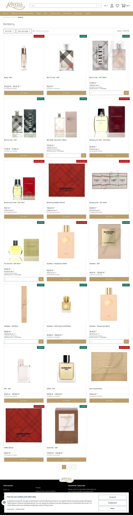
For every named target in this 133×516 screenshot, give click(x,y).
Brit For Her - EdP (53, 78)
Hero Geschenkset (95, 390)
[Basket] (125, 6)
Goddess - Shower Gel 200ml (99, 327)
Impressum (11, 509)
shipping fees (25, 513)
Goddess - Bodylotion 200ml (57, 265)
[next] (74, 468)
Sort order (8, 32)
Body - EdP (8, 78)
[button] (112, 6)
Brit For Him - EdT (10, 141)
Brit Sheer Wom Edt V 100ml (56, 141)
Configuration (111, 503)
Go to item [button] (23, 94)
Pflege (38, 14)
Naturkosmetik (55, 14)
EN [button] (105, 6)
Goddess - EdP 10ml (11, 327)
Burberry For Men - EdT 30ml (14, 203)
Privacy (38, 488)
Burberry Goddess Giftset (56, 203)
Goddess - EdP (94, 265)
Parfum (5, 14)
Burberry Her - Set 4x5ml (98, 203)
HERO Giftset (8, 449)
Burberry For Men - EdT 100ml (99, 141)
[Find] (64, 6)
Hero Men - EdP (52, 449)
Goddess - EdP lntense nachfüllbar (59, 327)
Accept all (112, 498)
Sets (45, 14)
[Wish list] (117, 6)
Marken (87, 14)
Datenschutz (21, 509)
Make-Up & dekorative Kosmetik (22, 14)
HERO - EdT (51, 390)
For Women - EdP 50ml (12, 265)
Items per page (23, 32)
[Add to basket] (126, 94)
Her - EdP (7, 390)
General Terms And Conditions (46, 492)
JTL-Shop (123, 513)
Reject (112, 508)
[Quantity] (106, 94)
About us (6, 490)
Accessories (67, 14)
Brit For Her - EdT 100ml (97, 78)
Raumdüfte (78, 14)
